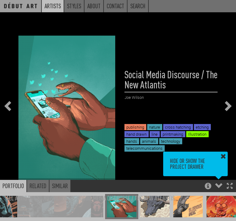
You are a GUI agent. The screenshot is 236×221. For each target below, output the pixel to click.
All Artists (19, 198)
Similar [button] (60, 186)
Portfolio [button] (13, 186)
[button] (230, 186)
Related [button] (38, 186)
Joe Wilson (55, 198)
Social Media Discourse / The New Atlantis (126, 198)
